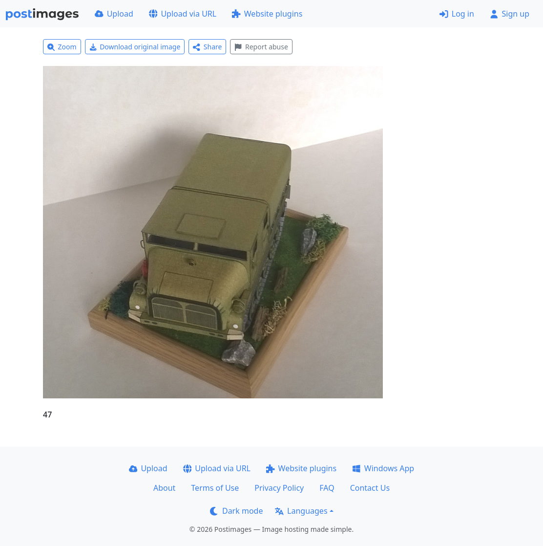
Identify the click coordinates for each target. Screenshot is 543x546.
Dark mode (236, 510)
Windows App (383, 468)
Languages (301, 510)
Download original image (135, 46)
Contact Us (370, 487)
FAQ (326, 487)
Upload (114, 13)
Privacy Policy (279, 487)
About (164, 487)
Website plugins (267, 13)
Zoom (62, 46)
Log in (456, 13)
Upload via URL (182, 13)
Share (207, 46)
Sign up (509, 13)
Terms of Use (215, 487)
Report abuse (261, 46)
